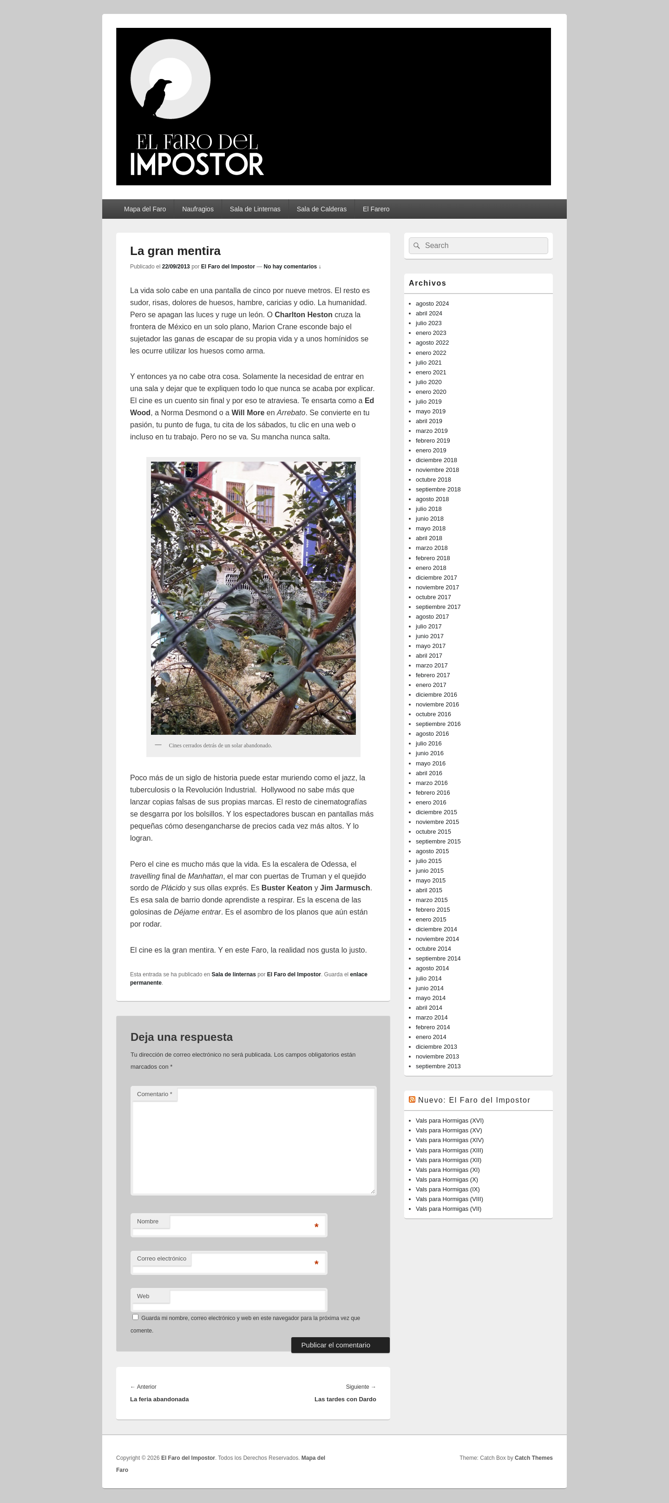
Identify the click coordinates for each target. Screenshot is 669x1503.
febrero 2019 (433, 440)
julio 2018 (429, 508)
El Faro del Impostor (228, 266)
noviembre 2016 (437, 704)
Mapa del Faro (145, 209)
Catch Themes (534, 1458)
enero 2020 (431, 391)
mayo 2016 (431, 763)
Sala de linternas (233, 974)
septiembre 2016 (438, 723)
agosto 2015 (432, 851)
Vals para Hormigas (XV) (449, 1130)
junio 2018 (430, 518)
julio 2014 (429, 978)
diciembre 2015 (436, 812)
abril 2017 (429, 655)
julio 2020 (429, 382)
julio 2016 (429, 743)
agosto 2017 (432, 616)
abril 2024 (429, 313)
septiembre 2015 (438, 841)
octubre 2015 (433, 831)
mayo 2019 (431, 411)
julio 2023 (429, 323)
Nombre (147, 1221)
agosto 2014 (432, 968)
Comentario (154, 1094)
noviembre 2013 (437, 1056)
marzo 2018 (432, 547)
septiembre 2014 (438, 958)
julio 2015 (429, 860)
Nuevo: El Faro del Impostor (474, 1100)
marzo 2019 (432, 430)
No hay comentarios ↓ (292, 266)
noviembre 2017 (437, 587)
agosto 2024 (432, 303)
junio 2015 (430, 870)
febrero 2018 (433, 558)
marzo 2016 (432, 782)
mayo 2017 (431, 645)
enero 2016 (431, 802)
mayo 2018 (431, 528)
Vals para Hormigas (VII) (448, 1208)
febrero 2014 (433, 1027)
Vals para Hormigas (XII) (448, 1160)
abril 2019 (429, 421)
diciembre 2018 (436, 460)
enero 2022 (431, 352)
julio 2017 (429, 626)
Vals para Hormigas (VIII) (449, 1199)
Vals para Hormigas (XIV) (450, 1140)
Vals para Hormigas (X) (447, 1179)
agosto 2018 (432, 499)
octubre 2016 (433, 714)
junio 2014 (430, 988)
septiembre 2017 (438, 606)
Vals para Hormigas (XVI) (450, 1120)
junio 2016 (430, 753)
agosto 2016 (432, 733)
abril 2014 (429, 1007)
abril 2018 (429, 538)
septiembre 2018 (438, 489)
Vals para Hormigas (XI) (448, 1169)
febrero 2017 (433, 675)
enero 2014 (431, 1036)
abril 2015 (429, 890)
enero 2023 (431, 332)
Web (143, 1296)
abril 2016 (429, 773)
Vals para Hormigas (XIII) (449, 1150)
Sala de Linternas (255, 209)
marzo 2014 (432, 1017)
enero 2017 (431, 684)
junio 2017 (430, 636)
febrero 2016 (433, 792)
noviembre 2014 (437, 938)
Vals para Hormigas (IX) (448, 1189)
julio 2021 (429, 362)
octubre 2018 (433, 479)
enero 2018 (431, 567)
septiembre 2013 (438, 1066)
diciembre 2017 (436, 577)
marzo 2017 (432, 665)
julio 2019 (429, 401)
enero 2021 (431, 372)
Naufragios (198, 209)
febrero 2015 (433, 909)
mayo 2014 (431, 997)
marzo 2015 (432, 899)
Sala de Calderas (322, 209)
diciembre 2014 (436, 929)
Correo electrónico (161, 1258)
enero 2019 (431, 450)
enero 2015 (431, 919)
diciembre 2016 (436, 694)
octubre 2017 (433, 597)
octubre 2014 (433, 948)
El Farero (376, 209)
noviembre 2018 (437, 469)
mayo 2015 (431, 880)
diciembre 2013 (436, 1046)
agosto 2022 (432, 342)
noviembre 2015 (437, 821)
